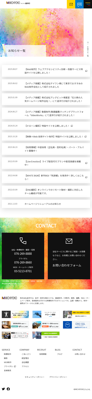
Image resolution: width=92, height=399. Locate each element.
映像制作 (7, 354)
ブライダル (8, 366)
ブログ (59, 354)
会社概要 (25, 362)
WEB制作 (7, 362)
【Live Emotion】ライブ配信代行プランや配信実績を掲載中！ (53, 163)
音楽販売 (7, 370)
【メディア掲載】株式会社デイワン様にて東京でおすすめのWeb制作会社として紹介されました (54, 85)
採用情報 (42, 354)
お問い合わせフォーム (67, 265)
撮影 (6, 358)
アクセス (25, 366)
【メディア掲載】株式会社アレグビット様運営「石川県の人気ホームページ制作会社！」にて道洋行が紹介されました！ (54, 99)
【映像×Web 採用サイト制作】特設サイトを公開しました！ (54, 136)
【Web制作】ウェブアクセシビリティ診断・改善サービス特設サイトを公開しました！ (54, 71)
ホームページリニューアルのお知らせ (43, 203)
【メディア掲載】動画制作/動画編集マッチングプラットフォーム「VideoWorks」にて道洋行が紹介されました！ (54, 113)
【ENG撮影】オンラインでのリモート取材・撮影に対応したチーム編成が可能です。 (54, 191)
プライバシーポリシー (58, 377)
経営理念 (25, 358)
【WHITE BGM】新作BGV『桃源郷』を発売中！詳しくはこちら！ (54, 177)
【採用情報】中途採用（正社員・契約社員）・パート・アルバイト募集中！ (54, 149)
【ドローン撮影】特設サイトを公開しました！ (47, 125)
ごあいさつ (26, 354)
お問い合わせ (80, 354)
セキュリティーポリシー (34, 377)
